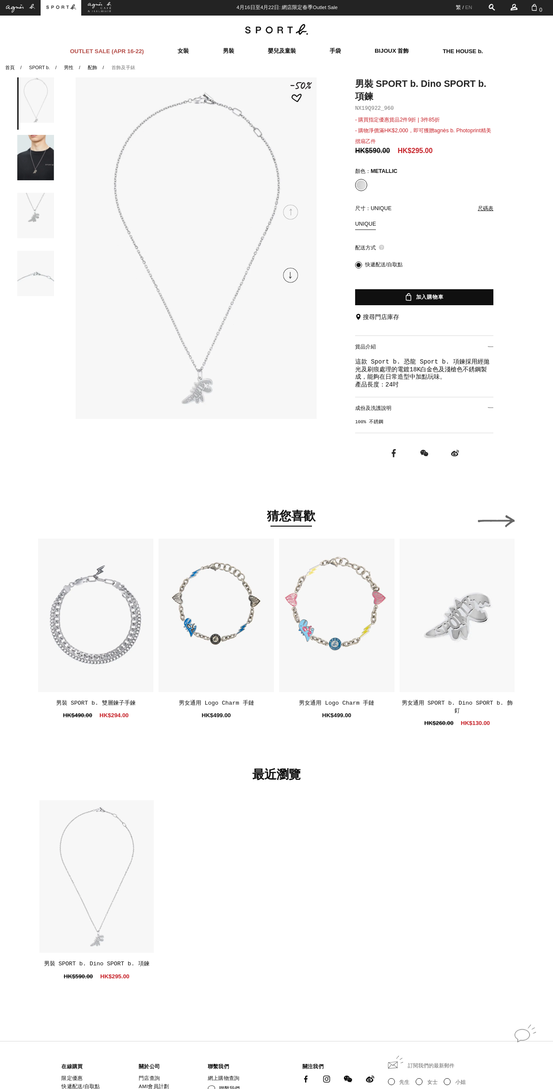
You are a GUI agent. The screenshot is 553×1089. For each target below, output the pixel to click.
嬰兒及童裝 (282, 49)
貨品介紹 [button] (424, 346)
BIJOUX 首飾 (392, 49)
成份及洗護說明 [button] (424, 405)
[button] (291, 275)
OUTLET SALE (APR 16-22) (107, 49)
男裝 (228, 49)
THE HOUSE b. (463, 49)
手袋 (335, 49)
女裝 (183, 49)
